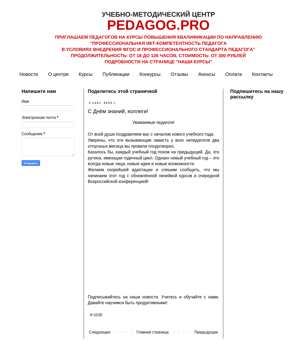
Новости (28, 74)
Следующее (100, 332)
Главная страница (152, 332)
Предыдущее (206, 332)
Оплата (233, 74)
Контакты (262, 74)
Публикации (115, 74)
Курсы (85, 74)
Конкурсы (149, 74)
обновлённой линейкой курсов (161, 175)
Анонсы (206, 74)
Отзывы (179, 74)
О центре (58, 74)
